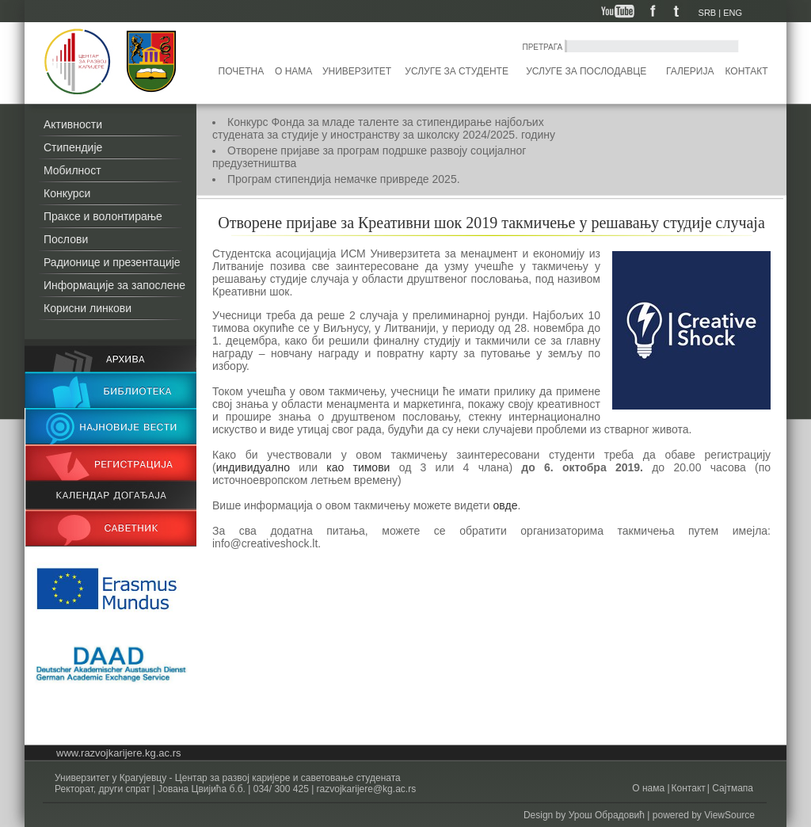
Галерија (690, 71)
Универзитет (356, 71)
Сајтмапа (731, 788)
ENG (732, 12)
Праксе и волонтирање (103, 216)
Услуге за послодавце (586, 71)
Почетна (242, 71)
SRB (708, 12)
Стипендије (73, 147)
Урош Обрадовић (607, 815)
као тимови (358, 467)
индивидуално (253, 467)
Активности (73, 124)
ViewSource (729, 815)
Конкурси (67, 193)
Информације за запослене (114, 285)
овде (505, 505)
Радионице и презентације (112, 262)
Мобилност (72, 170)
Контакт (746, 71)
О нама (293, 71)
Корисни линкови (87, 308)
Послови (66, 239)
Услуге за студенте (456, 71)
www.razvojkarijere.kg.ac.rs (118, 753)
